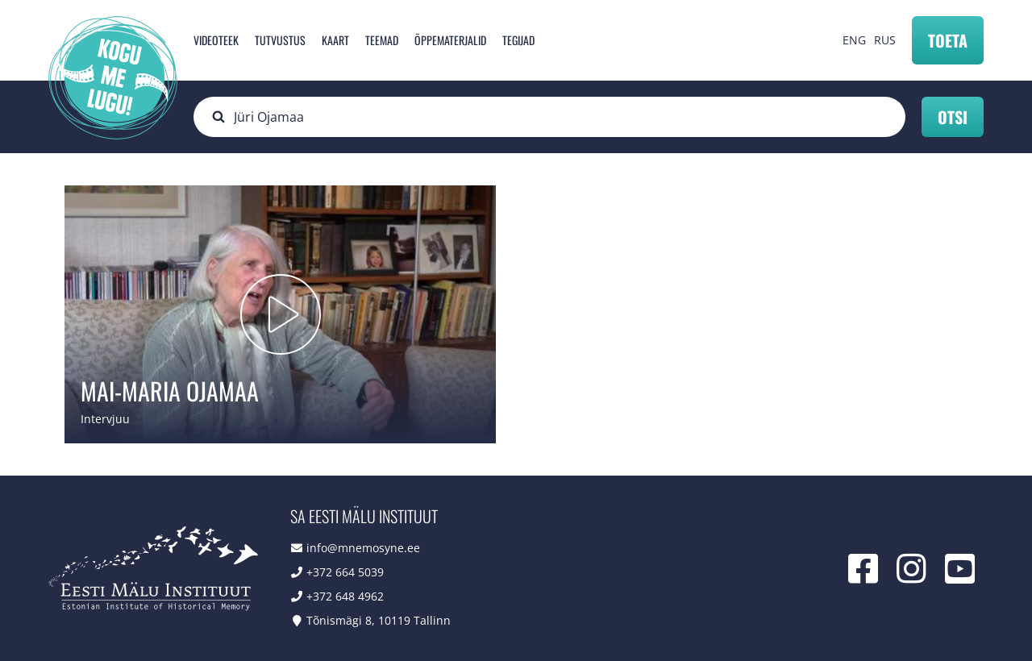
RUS (885, 40)
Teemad (381, 39)
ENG (854, 40)
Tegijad (518, 39)
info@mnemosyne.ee (363, 547)
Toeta (948, 40)
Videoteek (216, 39)
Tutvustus (280, 39)
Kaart (335, 39)
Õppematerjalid (450, 39)
